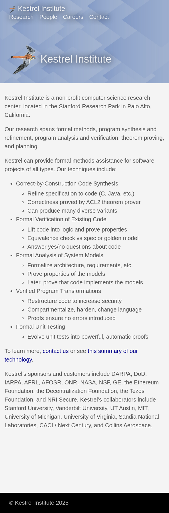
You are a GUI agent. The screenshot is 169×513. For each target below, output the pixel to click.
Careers (73, 17)
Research (21, 17)
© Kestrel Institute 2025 (39, 503)
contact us (56, 351)
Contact (99, 17)
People (48, 17)
